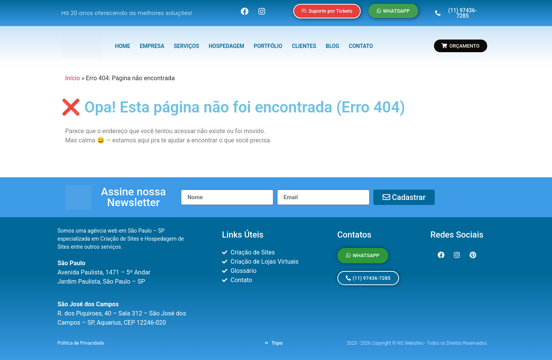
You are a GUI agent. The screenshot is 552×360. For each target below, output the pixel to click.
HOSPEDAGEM (226, 43)
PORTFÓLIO (268, 43)
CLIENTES (304, 43)
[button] (133, 194)
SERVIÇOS (186, 43)
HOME (122, 43)
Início (72, 74)
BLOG (332, 43)
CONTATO (361, 43)
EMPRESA (152, 43)
